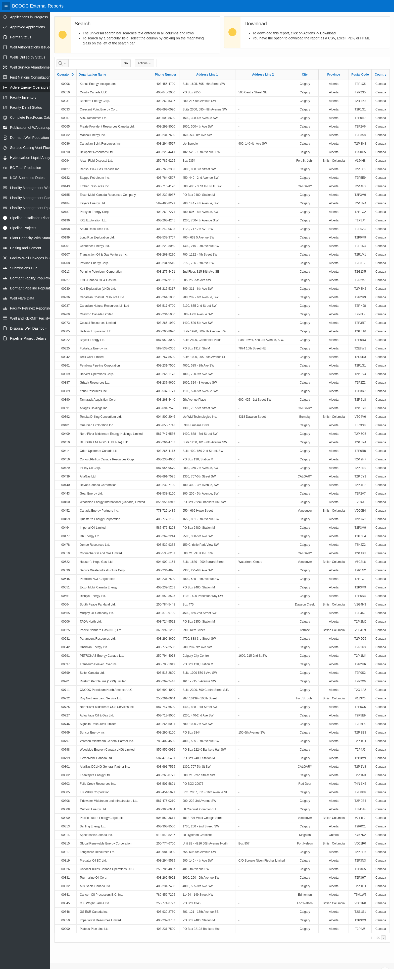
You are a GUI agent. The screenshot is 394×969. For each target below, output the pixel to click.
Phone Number (165, 74)
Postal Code (360, 74)
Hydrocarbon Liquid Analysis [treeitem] (32, 158)
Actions (145, 63)
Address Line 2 (263, 74)
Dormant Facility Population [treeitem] (31, 278)
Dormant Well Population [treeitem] (29, 138)
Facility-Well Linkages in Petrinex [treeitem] (36, 258)
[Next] (383, 937)
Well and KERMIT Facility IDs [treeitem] (33, 318)
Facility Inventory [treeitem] (23, 97)
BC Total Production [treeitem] (25, 168)
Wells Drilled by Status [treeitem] (27, 57)
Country (380, 74)
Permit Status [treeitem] (20, 37)
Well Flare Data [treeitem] (22, 298)
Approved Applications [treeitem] (27, 27)
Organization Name (92, 74)
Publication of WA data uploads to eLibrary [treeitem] (43, 128)
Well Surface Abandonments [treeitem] (32, 67)
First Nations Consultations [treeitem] (31, 77)
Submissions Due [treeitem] (23, 268)
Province (333, 74)
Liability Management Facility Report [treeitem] (38, 198)
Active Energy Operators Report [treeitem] (35, 87)
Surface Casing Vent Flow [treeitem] (30, 148)
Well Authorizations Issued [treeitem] (30, 47)
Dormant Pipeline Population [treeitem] (32, 288)
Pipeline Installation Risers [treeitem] (30, 218)
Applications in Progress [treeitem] (29, 17)
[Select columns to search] (63, 63)
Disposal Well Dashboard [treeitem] (30, 328)
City (305, 74)
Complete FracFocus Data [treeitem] (30, 117)
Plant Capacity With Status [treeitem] (31, 238)
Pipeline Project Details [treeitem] (28, 338)
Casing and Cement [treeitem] (25, 248)
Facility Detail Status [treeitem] (26, 107)
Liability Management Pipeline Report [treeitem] (39, 208)
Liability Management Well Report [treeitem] (36, 188)
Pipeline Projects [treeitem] (23, 228)
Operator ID (65, 74)
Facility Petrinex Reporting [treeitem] (30, 308)
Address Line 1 (207, 74)
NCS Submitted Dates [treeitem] (27, 178)
